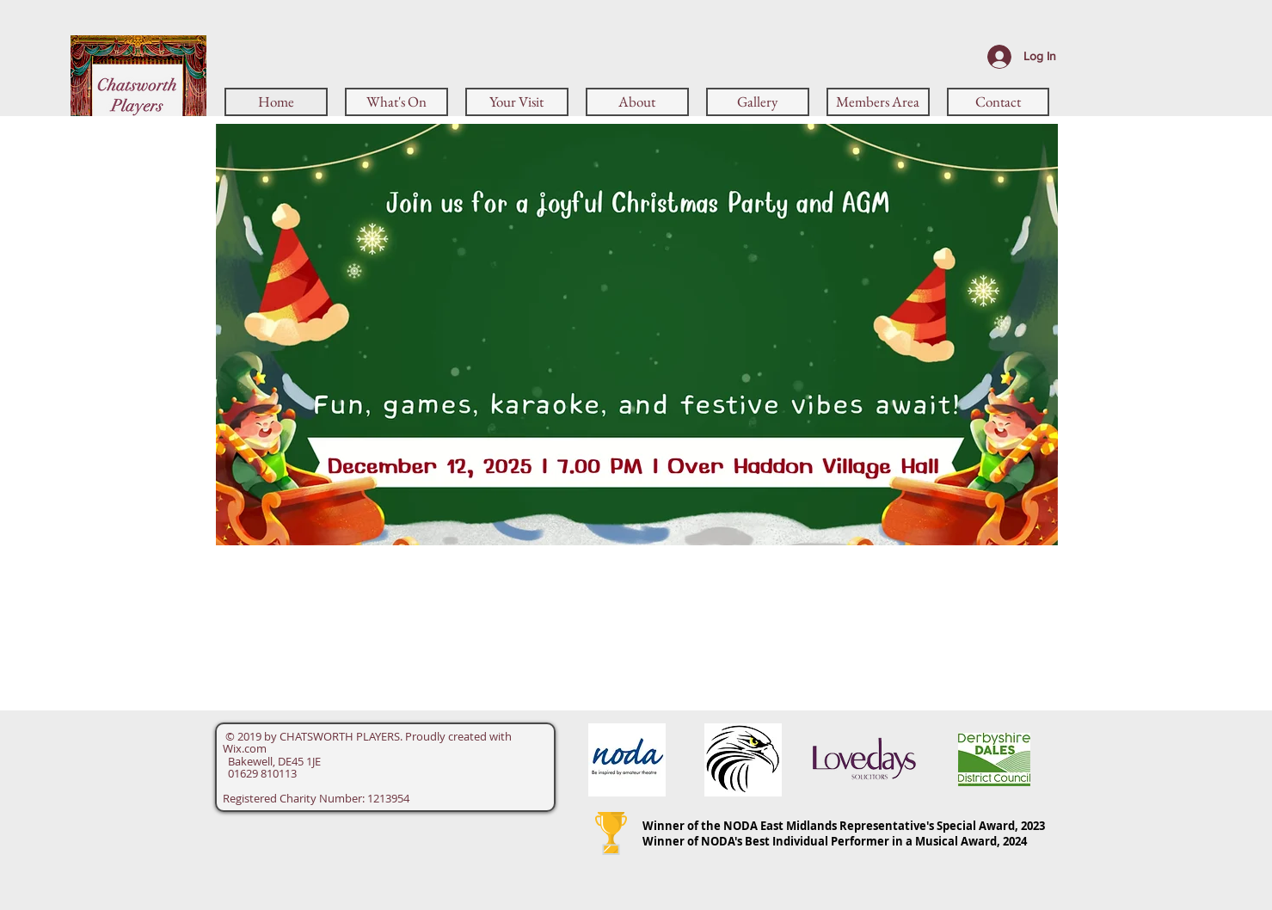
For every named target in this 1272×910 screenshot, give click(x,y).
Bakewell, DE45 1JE (272, 761)
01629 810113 (260, 773)
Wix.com (245, 748)
